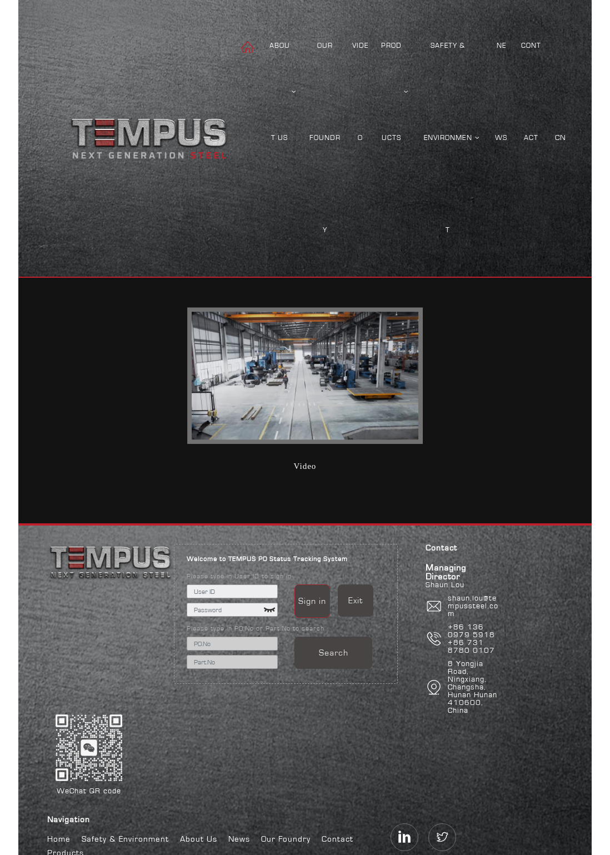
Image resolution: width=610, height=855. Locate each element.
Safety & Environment (125, 839)
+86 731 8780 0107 (471, 646)
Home (59, 839)
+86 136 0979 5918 (471, 631)
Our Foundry (286, 839)
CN (560, 138)
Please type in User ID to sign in (239, 576)
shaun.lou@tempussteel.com (473, 606)
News (239, 839)
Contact (337, 839)
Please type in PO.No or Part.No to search (255, 628)
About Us (198, 839)
